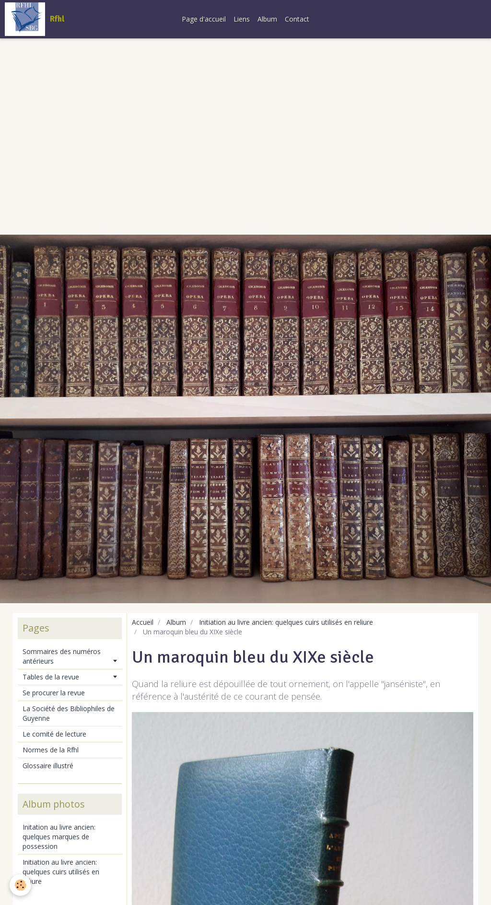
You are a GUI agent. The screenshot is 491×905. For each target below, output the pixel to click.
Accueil (142, 622)
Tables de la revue (51, 676)
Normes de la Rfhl (51, 749)
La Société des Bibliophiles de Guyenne (69, 713)
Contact (297, 19)
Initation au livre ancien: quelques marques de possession (59, 836)
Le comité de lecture (54, 733)
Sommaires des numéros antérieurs (62, 656)
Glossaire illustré (48, 765)
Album (267, 19)
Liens (242, 19)
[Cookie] (20, 885)
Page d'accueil (204, 19)
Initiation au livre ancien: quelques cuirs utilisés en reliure (286, 622)
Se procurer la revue (54, 692)
